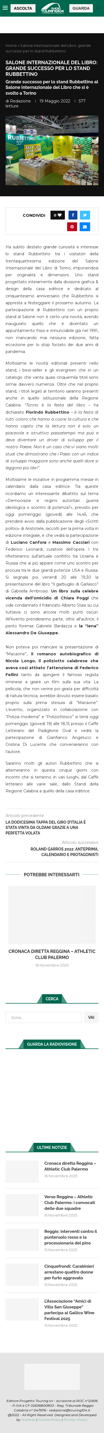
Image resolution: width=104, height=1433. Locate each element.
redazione (20, 101)
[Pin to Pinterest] (72, 226)
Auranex (28, 1419)
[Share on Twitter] (85, 215)
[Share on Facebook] (73, 215)
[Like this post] (60, 215)
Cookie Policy (49, 1419)
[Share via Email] (85, 226)
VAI (91, 1017)
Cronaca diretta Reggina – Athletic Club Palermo (70, 1166)
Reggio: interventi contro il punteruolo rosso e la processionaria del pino (70, 1237)
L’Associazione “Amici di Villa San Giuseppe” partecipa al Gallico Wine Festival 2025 (69, 1310)
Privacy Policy (76, 1419)
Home (11, 45)
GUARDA (81, 8)
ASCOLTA (23, 8)
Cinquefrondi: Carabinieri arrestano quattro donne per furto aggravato (69, 1272)
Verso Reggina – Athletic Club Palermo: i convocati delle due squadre (69, 1202)
